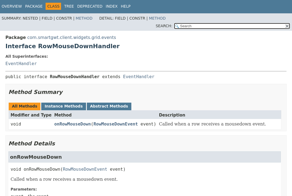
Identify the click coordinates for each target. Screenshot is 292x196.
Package (34, 6)
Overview (12, 6)
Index (112, 6)
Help (126, 6)
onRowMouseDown (72, 124)
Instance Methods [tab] (63, 106)
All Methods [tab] (24, 106)
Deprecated (89, 6)
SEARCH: (164, 26)
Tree (69, 6)
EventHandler (21, 63)
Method (84, 18)
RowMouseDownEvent (115, 124)
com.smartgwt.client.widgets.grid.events (71, 37)
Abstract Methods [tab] (109, 106)
